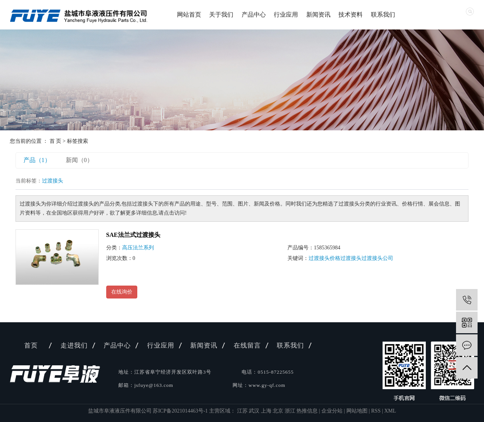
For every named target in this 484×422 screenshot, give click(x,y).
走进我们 (74, 345)
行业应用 (286, 14)
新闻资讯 (318, 14)
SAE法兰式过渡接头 (133, 235)
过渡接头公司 (377, 258)
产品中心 (254, 14)
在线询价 (121, 292)
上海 (267, 411)
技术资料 (350, 14)
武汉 (255, 411)
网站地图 (357, 411)
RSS (376, 411)
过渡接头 (350, 258)
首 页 (56, 141)
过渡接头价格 (324, 258)
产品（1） (37, 160)
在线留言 (247, 345)
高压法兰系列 (138, 247)
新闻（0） (79, 160)
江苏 (243, 411)
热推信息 (307, 411)
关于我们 (221, 14)
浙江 (291, 411)
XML (390, 411)
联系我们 (383, 14)
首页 (31, 345)
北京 (279, 411)
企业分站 (332, 411)
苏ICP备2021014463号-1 (180, 411)
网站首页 (189, 14)
